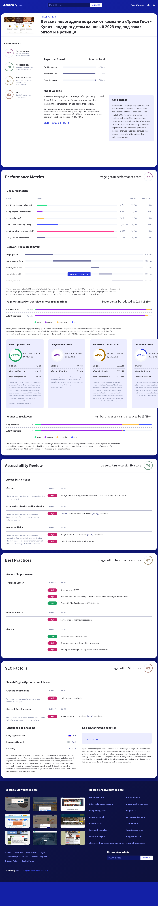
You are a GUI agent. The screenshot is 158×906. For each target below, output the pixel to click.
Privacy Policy (11, 861)
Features (19, 852)
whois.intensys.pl (97, 836)
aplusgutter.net (96, 817)
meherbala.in (95, 823)
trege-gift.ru (48, 16)
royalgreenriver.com (135, 817)
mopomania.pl (133, 797)
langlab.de (131, 810)
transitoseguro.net (135, 830)
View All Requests (79, 274)
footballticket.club (98, 830)
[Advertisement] (84, 46)
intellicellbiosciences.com (101, 804)
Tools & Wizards (137, 5)
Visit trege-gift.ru (57, 123)
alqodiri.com (132, 823)
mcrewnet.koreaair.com (137, 804)
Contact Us (31, 852)
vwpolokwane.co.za (135, 843)
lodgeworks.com (134, 836)
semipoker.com (96, 797)
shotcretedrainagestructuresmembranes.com (106, 843)
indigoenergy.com (97, 810)
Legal (42, 852)
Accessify (12, 5)
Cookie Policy (28, 861)
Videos (8, 852)
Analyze (96, 5)
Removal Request (39, 856)
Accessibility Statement (16, 856)
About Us (151, 5)
